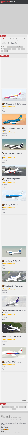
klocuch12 (23, 420)
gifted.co (7, 420)
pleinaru (17, 422)
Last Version (19, 46)
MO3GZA (5, 422)
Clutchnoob (15, 419)
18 (24, 49)
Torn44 (21, 423)
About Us (2, 432)
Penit (14, 422)
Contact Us (7, 432)
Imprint (22, 432)
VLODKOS (3, 424)
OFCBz (11, 422)
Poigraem (21, 422)
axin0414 (10, 419)
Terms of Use (12, 432)
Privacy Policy (17, 432)
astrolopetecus (6, 419)
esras (23, 419)
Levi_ (2, 422)
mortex (8, 422)
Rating (15, 46)
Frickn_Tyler (3, 420)
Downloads (10, 46)
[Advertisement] (14, 20)
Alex (2, 419)
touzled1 (24, 423)
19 (2, 51)
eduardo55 (19, 419)
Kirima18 (19, 420)
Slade (11, 423)
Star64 (14, 423)
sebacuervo (3, 423)
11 (19, 49)
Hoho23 (11, 420)
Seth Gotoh (8, 423)
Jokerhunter (15, 420)
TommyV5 (17, 423)
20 (4, 51)
